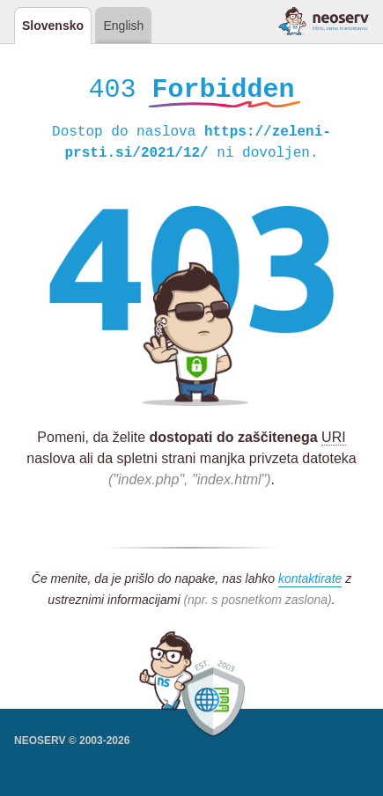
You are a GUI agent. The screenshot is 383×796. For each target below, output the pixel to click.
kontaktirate (310, 581)
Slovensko (53, 25)
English (123, 25)
